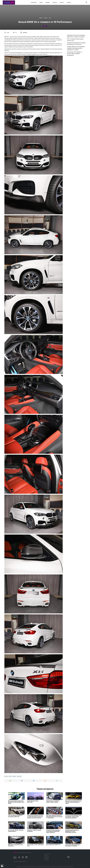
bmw (6, 776)
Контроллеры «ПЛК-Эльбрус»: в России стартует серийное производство (74, 53)
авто (45, 25)
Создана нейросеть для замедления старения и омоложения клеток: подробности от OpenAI (76, 48)
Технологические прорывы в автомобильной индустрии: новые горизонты (53, 831)
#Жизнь (41, 2)
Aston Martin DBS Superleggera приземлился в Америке (72, 845)
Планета (46, 859)
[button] (2, 865)
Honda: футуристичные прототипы (32, 801)
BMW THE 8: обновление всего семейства (15, 845)
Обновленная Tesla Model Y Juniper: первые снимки (53, 801)
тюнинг (19, 776)
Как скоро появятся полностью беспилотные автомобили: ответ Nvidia (16, 802)
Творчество (47, 854)
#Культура (55, 2)
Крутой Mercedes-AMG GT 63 (53, 844)
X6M (10, 776)
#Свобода (47, 2)
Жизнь (46, 855)
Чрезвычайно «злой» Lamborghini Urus (35, 845)
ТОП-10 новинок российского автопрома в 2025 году (15, 816)
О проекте (69, 2)
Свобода (46, 856)
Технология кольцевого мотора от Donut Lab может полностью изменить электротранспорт (35, 816)
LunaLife (16, 852)
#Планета (62, 2)
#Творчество (33, 2)
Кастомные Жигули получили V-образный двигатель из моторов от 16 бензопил (54, 816)
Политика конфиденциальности (20, 861)
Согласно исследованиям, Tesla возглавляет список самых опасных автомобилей (73, 816)
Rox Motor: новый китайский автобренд (34, 830)
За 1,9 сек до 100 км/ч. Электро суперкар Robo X (15, 830)
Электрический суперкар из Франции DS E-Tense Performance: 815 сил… (72, 831)
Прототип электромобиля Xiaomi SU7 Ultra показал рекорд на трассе (73, 802)
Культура (46, 858)
